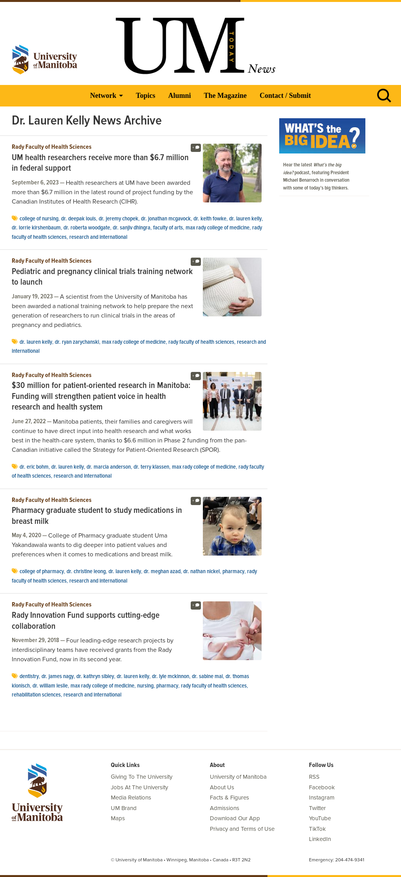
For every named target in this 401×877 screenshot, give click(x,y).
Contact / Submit (285, 95)
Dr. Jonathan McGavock (166, 219)
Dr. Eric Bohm (34, 467)
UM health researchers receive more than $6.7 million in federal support (100, 163)
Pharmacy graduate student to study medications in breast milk (97, 516)
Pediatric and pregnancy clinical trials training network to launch (102, 277)
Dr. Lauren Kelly (245, 219)
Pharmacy (233, 572)
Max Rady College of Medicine (217, 228)
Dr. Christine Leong (86, 572)
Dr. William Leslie (50, 686)
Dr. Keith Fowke (209, 219)
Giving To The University (141, 776)
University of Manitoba (238, 776)
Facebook (322, 787)
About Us (222, 787)
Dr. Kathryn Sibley (95, 676)
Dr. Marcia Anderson (109, 467)
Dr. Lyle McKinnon (170, 676)
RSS (314, 776)
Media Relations (131, 797)
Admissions (224, 808)
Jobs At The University (139, 787)
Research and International (98, 237)
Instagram (321, 797)
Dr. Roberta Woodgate (86, 228)
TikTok (317, 828)
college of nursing (39, 219)
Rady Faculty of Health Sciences (52, 147)
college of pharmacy (42, 572)
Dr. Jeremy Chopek (118, 219)
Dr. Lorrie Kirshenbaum (36, 228)
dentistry (29, 676)
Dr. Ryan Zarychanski (77, 342)
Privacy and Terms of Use (242, 828)
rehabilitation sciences (36, 695)
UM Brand (124, 808)
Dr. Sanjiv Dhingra (131, 228)
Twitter (317, 808)
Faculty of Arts (168, 228)
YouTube (320, 818)
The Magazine (225, 95)
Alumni (179, 95)
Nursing (145, 686)
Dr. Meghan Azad (162, 572)
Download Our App (235, 818)
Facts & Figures (229, 797)
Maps (118, 818)
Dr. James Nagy (58, 676)
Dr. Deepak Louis (78, 219)
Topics (145, 95)
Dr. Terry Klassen (151, 467)
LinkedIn (320, 839)
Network (103, 95)
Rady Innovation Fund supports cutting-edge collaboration (85, 621)
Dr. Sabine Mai (207, 676)
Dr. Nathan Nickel (201, 572)
